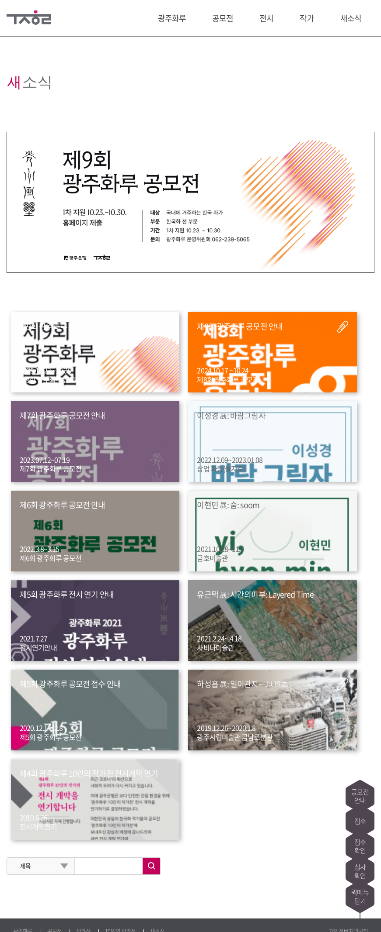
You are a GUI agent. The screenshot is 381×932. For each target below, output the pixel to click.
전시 (266, 18)
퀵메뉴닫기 (359, 896)
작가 (307, 18)
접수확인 (360, 827)
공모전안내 (359, 757)
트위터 (45, 915)
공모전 (222, 18)
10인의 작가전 (120, 822)
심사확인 (360, 862)
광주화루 (172, 18)
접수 (360, 792)
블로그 (13, 915)
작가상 (83, 822)
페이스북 (29, 915)
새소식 (350, 18)
